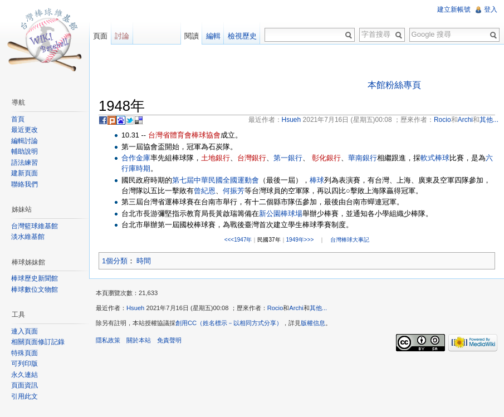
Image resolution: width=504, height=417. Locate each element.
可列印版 (24, 363)
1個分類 (115, 261)
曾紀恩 (205, 191)
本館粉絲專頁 (394, 85)
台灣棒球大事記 (349, 240)
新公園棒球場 (280, 213)
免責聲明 (169, 340)
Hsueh (135, 308)
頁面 (100, 36)
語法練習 (24, 162)
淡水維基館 (28, 237)
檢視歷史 (242, 36)
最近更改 (24, 130)
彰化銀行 (326, 158)
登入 (490, 9)
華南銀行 (362, 158)
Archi (296, 308)
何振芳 (233, 191)
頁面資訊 (24, 385)
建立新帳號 (454, 9)
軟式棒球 (434, 158)
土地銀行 (215, 158)
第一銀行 (287, 158)
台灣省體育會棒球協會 (184, 135)
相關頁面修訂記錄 (38, 342)
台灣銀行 (251, 158)
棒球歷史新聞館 (34, 278)
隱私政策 (108, 340)
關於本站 (138, 340)
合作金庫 (135, 158)
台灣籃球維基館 (34, 226)
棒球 (317, 180)
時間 (143, 261)
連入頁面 (24, 331)
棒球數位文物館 (34, 289)
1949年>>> (300, 240)
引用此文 (24, 396)
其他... (318, 308)
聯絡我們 (24, 184)
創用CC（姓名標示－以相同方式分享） (228, 323)
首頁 (18, 119)
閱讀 (191, 36)
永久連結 (24, 375)
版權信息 (313, 323)
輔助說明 (24, 151)
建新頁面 (24, 173)
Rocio (275, 308)
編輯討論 (24, 141)
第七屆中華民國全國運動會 (215, 180)
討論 (122, 36)
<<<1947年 (238, 240)
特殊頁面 (24, 353)
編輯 (213, 36)
